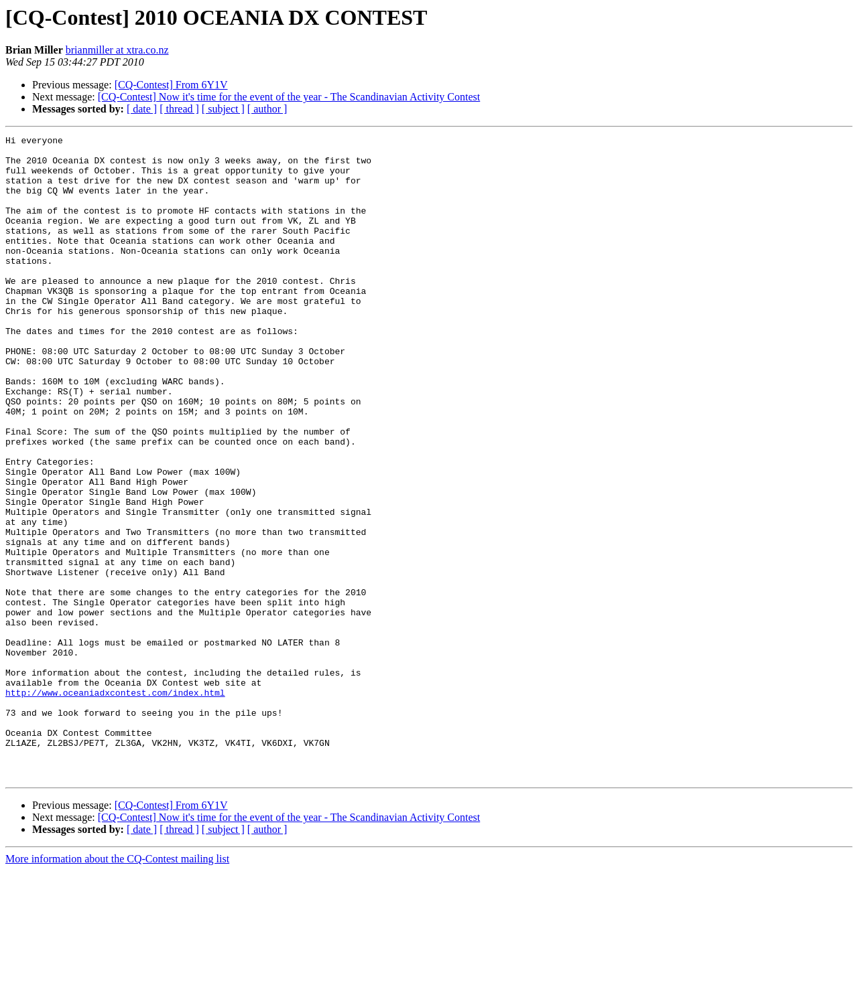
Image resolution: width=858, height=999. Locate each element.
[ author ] (267, 108)
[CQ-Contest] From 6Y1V (171, 84)
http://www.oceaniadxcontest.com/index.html (115, 805)
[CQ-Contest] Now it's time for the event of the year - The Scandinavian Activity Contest (289, 96)
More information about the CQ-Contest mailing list (117, 987)
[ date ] (142, 108)
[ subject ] (223, 108)
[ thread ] (179, 108)
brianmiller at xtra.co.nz (117, 50)
